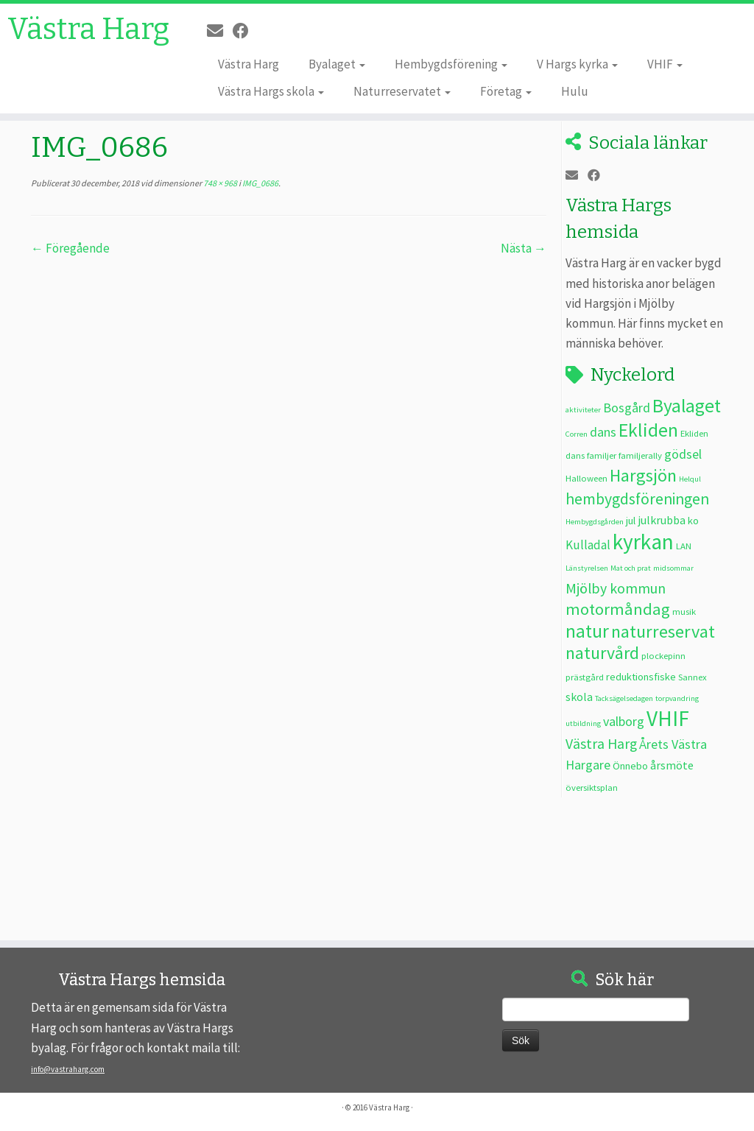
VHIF (665, 64)
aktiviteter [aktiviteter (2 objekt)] (583, 410)
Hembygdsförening (451, 64)
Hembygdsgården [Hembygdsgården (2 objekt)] (595, 521)
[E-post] (220, 31)
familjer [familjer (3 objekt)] (601, 455)
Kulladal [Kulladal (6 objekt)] (588, 545)
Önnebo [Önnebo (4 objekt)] (630, 765)
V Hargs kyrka (577, 64)
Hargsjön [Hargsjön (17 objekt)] (643, 475)
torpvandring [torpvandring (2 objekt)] (677, 698)
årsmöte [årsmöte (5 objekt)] (672, 765)
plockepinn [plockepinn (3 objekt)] (663, 655)
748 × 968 (219, 182)
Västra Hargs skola (271, 91)
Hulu (574, 91)
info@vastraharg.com (68, 1069)
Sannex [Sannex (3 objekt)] (692, 677)
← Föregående (70, 248)
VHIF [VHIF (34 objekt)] (667, 718)
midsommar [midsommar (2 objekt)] (673, 568)
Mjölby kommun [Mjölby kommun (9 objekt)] (616, 588)
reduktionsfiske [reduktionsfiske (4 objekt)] (641, 676)
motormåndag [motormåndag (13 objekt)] (618, 609)
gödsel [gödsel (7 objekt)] (683, 453)
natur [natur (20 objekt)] (587, 631)
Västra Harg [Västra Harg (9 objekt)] (601, 743)
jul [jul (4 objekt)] (630, 520)
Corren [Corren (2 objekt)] (577, 434)
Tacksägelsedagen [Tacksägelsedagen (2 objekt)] (624, 698)
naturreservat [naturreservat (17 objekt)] (663, 631)
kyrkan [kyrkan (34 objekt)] (643, 541)
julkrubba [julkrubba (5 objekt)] (662, 519)
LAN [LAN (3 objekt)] (683, 546)
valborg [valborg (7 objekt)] (623, 721)
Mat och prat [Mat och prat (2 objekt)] (630, 568)
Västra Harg (88, 29)
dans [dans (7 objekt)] (603, 431)
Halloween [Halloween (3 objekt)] (586, 478)
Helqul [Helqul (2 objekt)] (690, 479)
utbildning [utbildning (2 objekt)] (583, 723)
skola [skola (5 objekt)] (579, 696)
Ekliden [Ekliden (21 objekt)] (648, 430)
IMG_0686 (259, 182)
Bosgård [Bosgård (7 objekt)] (626, 407)
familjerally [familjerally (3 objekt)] (640, 455)
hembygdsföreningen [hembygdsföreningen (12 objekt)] (637, 499)
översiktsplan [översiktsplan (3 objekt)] (592, 787)
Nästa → (523, 248)
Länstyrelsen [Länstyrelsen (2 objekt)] (587, 568)
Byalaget (337, 64)
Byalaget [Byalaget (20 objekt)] (686, 405)
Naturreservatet (402, 91)
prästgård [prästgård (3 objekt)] (585, 677)
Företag (506, 91)
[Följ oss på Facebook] (245, 31)
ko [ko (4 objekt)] (693, 520)
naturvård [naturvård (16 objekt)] (602, 653)
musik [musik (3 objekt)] (684, 611)
